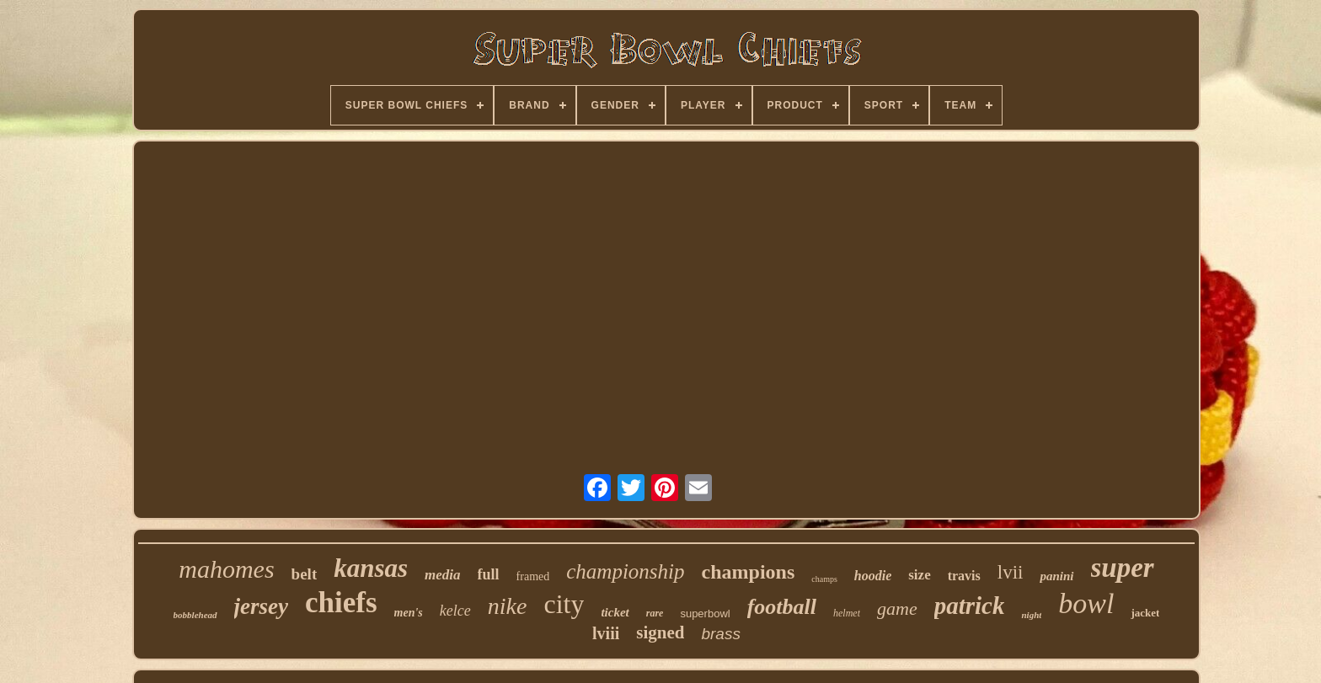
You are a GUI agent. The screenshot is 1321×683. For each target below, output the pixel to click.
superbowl (705, 613)
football (781, 607)
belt (304, 574)
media (443, 575)
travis (964, 575)
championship (625, 571)
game (897, 608)
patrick (969, 605)
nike (507, 606)
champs (824, 579)
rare (655, 613)
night (1031, 615)
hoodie (872, 575)
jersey (261, 606)
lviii (605, 633)
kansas (371, 568)
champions (748, 572)
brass (720, 634)
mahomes (226, 569)
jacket (1145, 612)
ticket (614, 612)
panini (1056, 576)
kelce (455, 610)
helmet (846, 613)
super (1122, 567)
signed (660, 632)
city (563, 604)
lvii (1010, 572)
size (919, 575)
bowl (1086, 603)
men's (408, 612)
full (489, 574)
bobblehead (195, 615)
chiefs (341, 602)
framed (533, 576)
